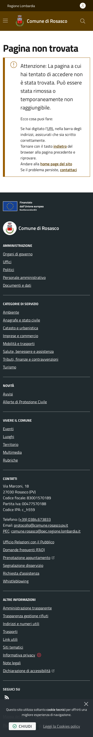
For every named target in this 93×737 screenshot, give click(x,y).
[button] (83, 21)
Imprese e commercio (20, 336)
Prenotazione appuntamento (28, 557)
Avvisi (8, 394)
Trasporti (10, 631)
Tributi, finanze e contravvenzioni (30, 359)
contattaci (68, 170)
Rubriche (10, 460)
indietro (60, 146)
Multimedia (12, 452)
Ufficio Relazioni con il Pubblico (28, 542)
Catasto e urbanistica (20, 328)
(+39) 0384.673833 (35, 519)
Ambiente (11, 312)
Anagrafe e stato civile (21, 320)
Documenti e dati (17, 285)
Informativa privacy (19, 655)
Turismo (9, 367)
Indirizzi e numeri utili (21, 624)
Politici (8, 270)
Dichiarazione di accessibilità (28, 670)
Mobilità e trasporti (19, 343)
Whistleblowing (16, 581)
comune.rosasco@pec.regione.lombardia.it (46, 531)
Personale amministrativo (24, 277)
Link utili (10, 639)
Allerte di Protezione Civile (25, 402)
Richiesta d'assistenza (21, 573)
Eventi (8, 429)
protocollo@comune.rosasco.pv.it (41, 525)
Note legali (12, 663)
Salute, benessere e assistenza (28, 351)
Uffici (7, 262)
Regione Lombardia (21, 5)
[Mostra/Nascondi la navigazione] (5, 21)
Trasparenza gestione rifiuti (25, 616)
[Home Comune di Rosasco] (41, 21)
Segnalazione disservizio (23, 565)
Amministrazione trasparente (27, 608)
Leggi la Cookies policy (61, 726)
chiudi (22, 726)
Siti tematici (13, 647)
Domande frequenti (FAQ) (24, 550)
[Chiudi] (86, 704)
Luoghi (8, 437)
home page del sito (56, 164)
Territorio (10, 444)
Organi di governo (17, 254)
